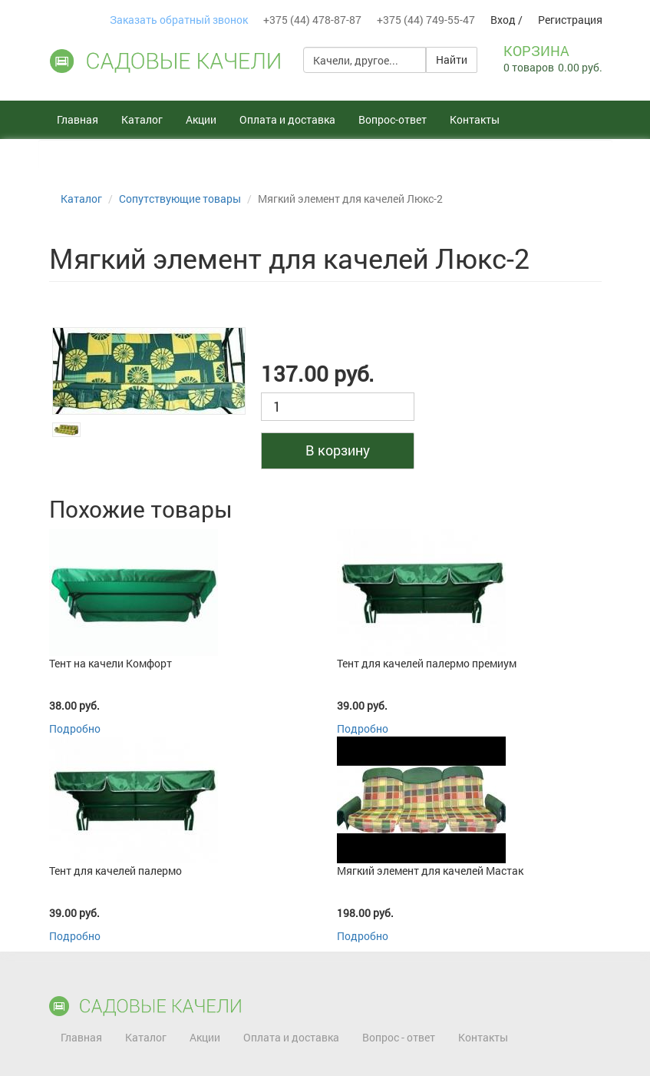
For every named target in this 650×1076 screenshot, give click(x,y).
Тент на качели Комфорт (110, 663)
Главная (77, 119)
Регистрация (570, 19)
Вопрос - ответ (398, 1037)
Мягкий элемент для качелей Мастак (430, 870)
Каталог (142, 119)
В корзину (337, 450)
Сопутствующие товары (180, 198)
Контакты (475, 119)
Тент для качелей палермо (115, 870)
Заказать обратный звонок (179, 19)
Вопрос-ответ (392, 119)
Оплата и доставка (287, 119)
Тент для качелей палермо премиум (426, 663)
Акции (201, 119)
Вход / (506, 19)
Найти (451, 59)
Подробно (75, 728)
